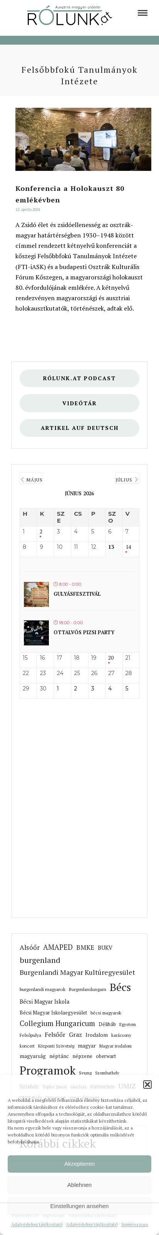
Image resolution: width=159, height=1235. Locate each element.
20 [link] (111, 658)
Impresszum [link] (134, 1224)
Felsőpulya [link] (30, 1035)
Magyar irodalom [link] (115, 1046)
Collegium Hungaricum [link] (57, 1023)
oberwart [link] (106, 1056)
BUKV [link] (105, 947)
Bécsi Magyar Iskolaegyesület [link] (53, 1012)
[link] (142, 13)
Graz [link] (75, 1034)
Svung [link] (85, 1073)
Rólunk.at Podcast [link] (79, 378)
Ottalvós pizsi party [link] (84, 632)
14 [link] (128, 547)
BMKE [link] (85, 947)
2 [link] (41, 531)
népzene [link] (82, 1056)
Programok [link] (47, 1070)
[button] (147, 1084)
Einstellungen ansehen (79, 1206)
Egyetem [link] (127, 1024)
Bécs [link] (120, 987)
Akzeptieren (79, 1163)
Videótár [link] (79, 403)
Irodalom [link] (96, 1034)
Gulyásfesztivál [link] (77, 593)
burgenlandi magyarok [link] (42, 989)
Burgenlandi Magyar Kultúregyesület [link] (77, 972)
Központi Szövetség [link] (56, 1046)
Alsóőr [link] (30, 947)
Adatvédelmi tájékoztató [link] (36, 1224)
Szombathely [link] (107, 1073)
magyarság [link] (33, 1056)
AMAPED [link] (58, 947)
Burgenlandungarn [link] (87, 989)
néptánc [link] (59, 1056)
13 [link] (111, 547)
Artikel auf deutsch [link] (80, 427)
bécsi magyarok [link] (105, 1013)
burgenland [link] (40, 960)
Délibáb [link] (107, 1024)
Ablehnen (79, 1185)
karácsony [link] (121, 1035)
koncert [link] (27, 1046)
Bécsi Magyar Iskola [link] (44, 1001)
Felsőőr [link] (55, 1034)
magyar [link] (87, 1045)
